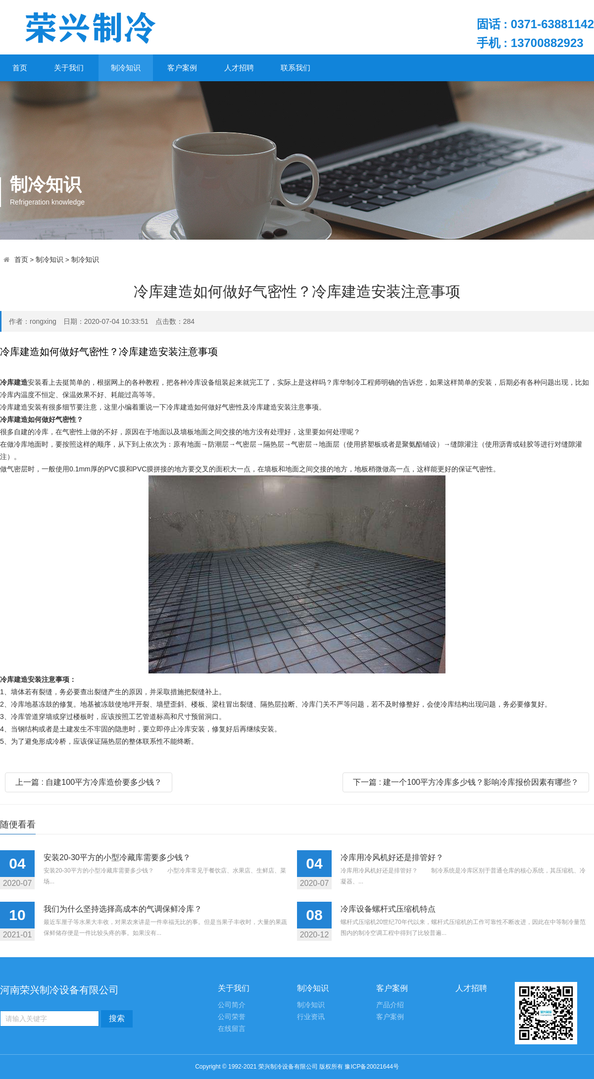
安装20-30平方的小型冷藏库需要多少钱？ (117, 857)
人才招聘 (239, 67)
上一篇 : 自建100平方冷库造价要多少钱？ (88, 782)
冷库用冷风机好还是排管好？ (392, 857)
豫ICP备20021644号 (371, 1066)
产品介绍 (390, 1005)
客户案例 (182, 67)
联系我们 (295, 67)
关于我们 (69, 67)
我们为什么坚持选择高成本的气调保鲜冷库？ (123, 909)
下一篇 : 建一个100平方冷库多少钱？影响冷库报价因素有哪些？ (466, 782)
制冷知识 (126, 67)
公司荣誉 (232, 1017)
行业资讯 (311, 1017)
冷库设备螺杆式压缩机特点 (388, 909)
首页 (19, 67)
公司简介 (232, 1005)
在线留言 (232, 1028)
